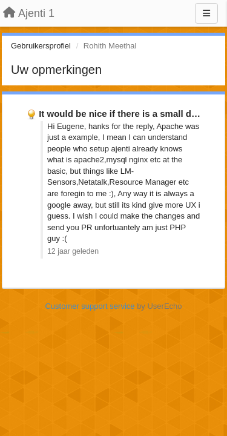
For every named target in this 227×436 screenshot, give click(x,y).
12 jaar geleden (73, 251)
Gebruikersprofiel (41, 45)
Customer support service (89, 306)
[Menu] (206, 13)
